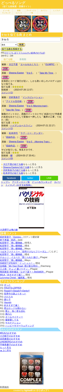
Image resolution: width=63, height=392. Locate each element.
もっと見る (5, 347)
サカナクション (13, 323)
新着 (19, 12)
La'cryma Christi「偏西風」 (13, 278)
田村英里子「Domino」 (11, 237)
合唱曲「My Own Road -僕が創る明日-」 (20, 266)
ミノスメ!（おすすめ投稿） (19, 185)
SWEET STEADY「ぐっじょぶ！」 (17, 263)
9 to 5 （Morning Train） (39, 142)
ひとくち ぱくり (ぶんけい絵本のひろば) (25, 53)
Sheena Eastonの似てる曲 (16, 167)
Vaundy (7, 302)
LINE (49, 178)
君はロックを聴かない (15, 308)
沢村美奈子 (14, 97)
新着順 (23, 59)
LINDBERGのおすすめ (11, 342)
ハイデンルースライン (21, 125)
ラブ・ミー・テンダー (31, 133)
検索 (21, 44)
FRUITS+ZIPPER (12, 288)
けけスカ (8, 296)
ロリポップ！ (43, 390)
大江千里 (13, 64)
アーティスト (31, 12)
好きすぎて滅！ (12, 305)
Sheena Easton (16, 73)
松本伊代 (13, 133)
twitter (30, 178)
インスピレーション (33, 97)
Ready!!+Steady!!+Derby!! (16, 291)
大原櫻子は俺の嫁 (9, 230)
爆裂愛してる (12, 320)
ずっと (7, 285)
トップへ (5, 182)
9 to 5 (29, 73)
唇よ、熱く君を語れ (15, 311)
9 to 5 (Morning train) (37, 106)
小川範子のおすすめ (10, 336)
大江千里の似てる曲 (13, 164)
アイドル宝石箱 (14, 101)
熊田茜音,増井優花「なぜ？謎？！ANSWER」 (23, 272)
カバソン (44, 10)
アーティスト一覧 (21, 182)
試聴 (5, 69)
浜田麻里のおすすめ (10, 339)
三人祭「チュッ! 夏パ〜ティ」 (15, 269)
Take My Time (46, 73)
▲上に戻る (5, 350)
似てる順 (8, 59)
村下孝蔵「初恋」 (9, 240)
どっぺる (6, 12)
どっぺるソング (13, 3)
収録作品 (10, 137)
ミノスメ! (56, 10)
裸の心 (8, 314)
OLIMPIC (50, 64)
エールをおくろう (29, 64)
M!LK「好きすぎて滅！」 (12, 275)
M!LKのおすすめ (8, 333)
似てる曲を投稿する (12, 49)
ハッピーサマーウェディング (19, 325)
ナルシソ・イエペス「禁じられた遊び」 (20, 257)
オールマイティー (14, 317)
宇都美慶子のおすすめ (11, 344)
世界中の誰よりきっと (15, 294)
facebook (11, 178)
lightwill (28, 390)
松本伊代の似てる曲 (13, 173)
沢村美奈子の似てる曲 (14, 170)
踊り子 (7, 299)
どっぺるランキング (42, 182)
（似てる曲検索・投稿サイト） (16, 6)
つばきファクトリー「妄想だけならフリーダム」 (24, 251)
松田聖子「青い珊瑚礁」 (12, 243)
